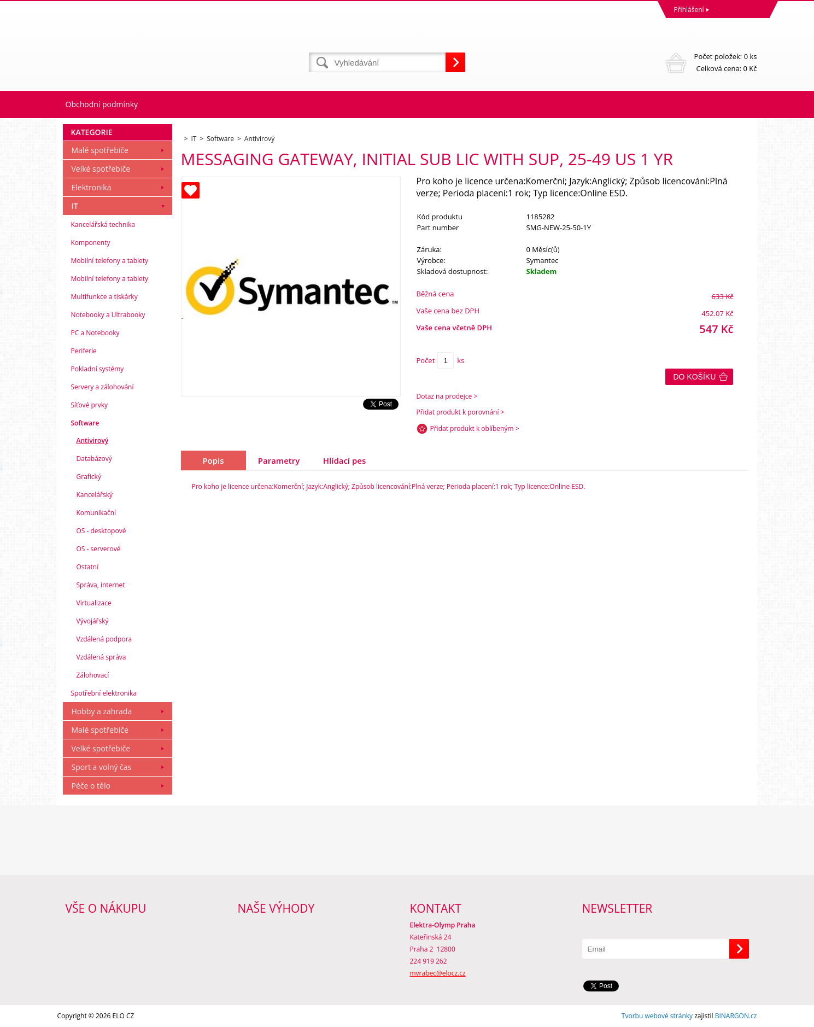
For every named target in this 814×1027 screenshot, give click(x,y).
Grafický (89, 476)
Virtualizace (94, 603)
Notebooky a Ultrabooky (108, 314)
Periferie (84, 350)
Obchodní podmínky (102, 104)
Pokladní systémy (97, 369)
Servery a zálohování (102, 387)
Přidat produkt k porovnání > (461, 412)
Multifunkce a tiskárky (104, 296)
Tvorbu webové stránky (657, 1015)
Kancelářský (95, 494)
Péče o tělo (91, 785)
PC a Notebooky (95, 332)
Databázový (94, 458)
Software (85, 423)
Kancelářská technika (103, 224)
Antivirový (93, 440)
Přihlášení (689, 9)
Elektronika (92, 187)
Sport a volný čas (102, 767)
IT (75, 206)
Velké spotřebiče (101, 169)
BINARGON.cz (736, 1015)
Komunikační (96, 512)
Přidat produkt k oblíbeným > (474, 428)
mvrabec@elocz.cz (438, 973)
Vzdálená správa (101, 657)
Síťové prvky (89, 405)
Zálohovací (93, 675)
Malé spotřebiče (100, 150)
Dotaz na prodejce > (447, 396)
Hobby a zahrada (102, 711)
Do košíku (695, 376)
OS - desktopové (101, 530)
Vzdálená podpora (104, 639)
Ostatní (88, 566)
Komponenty (90, 242)
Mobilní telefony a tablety (110, 260)
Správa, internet (101, 585)
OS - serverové (99, 548)
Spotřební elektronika (104, 693)
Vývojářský (93, 621)
